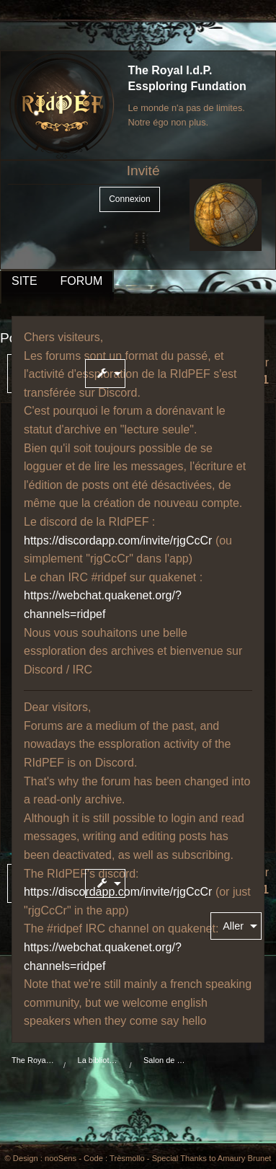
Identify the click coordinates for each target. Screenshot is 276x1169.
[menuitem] (108, 373)
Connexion (129, 199)
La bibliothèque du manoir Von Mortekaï (99, 1060)
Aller (233, 926)
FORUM (82, 281)
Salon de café (165, 1060)
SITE (24, 281)
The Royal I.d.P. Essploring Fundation (33, 1060)
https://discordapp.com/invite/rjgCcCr (118, 540)
